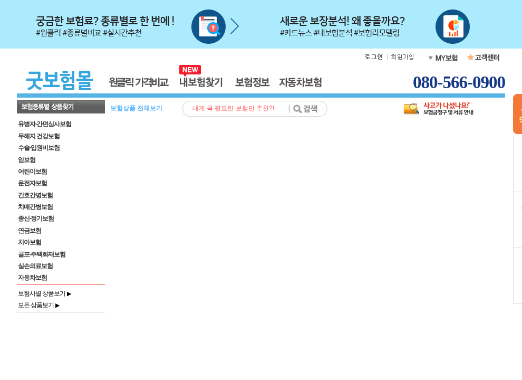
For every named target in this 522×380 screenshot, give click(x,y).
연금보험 (29, 230)
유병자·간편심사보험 (44, 124)
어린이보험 (32, 171)
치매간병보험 (35, 207)
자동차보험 (32, 277)
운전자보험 (32, 183)
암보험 (26, 160)
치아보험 (29, 242)
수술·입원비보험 (39, 147)
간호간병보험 (35, 195)
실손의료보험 (35, 266)
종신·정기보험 (36, 218)
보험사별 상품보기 (44, 293)
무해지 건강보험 (39, 136)
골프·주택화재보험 (41, 254)
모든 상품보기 (38, 305)
